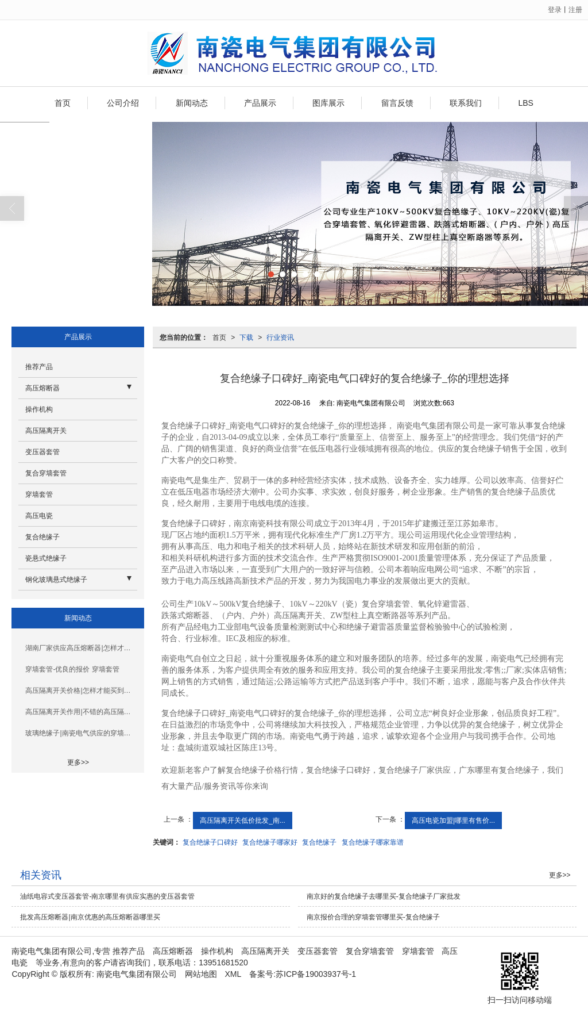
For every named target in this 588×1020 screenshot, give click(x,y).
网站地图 (201, 974)
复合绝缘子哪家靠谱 (373, 842)
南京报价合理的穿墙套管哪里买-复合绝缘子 (373, 917)
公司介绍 (123, 103)
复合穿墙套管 (46, 473)
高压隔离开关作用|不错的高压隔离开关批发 (81, 712)
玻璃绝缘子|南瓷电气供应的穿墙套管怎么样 (81, 733)
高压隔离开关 (46, 431)
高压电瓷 (39, 516)
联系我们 (466, 103)
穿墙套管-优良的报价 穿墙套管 (72, 669)
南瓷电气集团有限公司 (136, 974)
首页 (63, 103)
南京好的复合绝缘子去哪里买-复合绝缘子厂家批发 (384, 896)
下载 (246, 337)
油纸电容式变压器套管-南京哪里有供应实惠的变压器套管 (107, 896)
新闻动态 (192, 103)
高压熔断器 (42, 388)
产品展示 (260, 103)
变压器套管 (42, 452)
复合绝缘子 (319, 842)
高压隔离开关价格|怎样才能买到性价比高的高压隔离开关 (81, 691)
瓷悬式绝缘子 (46, 558)
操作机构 (39, 409)
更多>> (78, 762)
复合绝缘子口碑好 (210, 842)
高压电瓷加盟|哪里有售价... (453, 820)
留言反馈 (397, 103)
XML (233, 974)
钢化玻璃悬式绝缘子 (56, 580)
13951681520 (223, 962)
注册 (575, 10)
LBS (525, 103)
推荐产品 (39, 367)
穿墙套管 (39, 494)
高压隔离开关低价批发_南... (242, 820)
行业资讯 (280, 337)
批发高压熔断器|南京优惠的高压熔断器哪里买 (90, 917)
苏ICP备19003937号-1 (316, 974)
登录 (555, 10)
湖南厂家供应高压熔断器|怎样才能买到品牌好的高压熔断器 (81, 648)
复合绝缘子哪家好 (269, 842)
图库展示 (328, 103)
